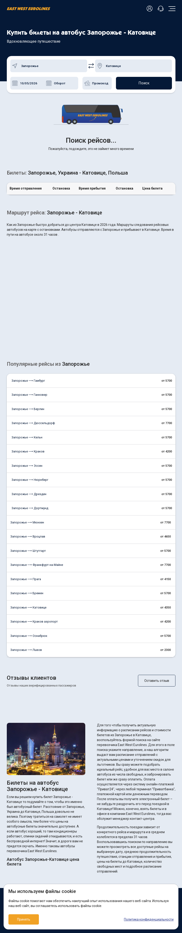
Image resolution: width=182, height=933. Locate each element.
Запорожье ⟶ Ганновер (29, 321)
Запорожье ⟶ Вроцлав (27, 463)
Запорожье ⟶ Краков (28, 378)
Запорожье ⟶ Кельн (26, 364)
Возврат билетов (19, 853)
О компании (15, 868)
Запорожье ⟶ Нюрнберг (29, 406)
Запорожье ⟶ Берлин (27, 335)
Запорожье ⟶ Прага (25, 505)
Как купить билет (19, 860)
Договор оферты (107, 860)
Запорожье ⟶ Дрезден (28, 420)
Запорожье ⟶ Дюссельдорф (33, 349)
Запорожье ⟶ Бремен (26, 519)
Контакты (14, 876)
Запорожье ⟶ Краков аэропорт (34, 548)
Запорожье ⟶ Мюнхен (27, 449)
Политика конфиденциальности (149, 919)
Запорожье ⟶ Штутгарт (28, 477)
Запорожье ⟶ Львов (26, 576)
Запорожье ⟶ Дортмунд (29, 434)
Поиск (143, 83)
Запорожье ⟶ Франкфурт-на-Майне (36, 491)
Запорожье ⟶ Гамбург (28, 307)
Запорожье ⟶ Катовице (28, 534)
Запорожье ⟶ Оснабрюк (28, 562)
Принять (23, 919)
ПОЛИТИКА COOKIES (109, 853)
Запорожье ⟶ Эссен (26, 392)
